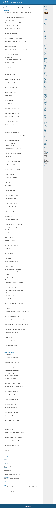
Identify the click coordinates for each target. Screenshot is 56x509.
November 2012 (45, 76)
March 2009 (45, 100)
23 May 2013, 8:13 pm (5, 459)
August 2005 (45, 123)
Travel (44, 40)
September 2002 (45, 140)
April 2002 (45, 143)
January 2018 (45, 44)
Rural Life (45, 38)
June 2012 (45, 79)
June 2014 (45, 66)
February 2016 (45, 55)
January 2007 (45, 114)
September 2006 (45, 116)
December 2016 (45, 50)
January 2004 (45, 132)
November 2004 (45, 128)
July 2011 (45, 85)
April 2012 (45, 80)
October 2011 (45, 83)
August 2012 (45, 78)
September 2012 (45, 77)
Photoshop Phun (45, 36)
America (44, 21)
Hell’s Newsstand (45, 6)
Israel (44, 32)
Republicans (45, 37)
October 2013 (45, 70)
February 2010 (45, 94)
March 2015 (45, 61)
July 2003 (45, 135)
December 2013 (45, 69)
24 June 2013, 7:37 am (6, 463)
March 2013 (45, 74)
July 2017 (45, 46)
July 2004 (45, 130)
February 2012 (45, 81)
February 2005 (45, 126)
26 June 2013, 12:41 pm (6, 467)
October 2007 (45, 109)
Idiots (44, 30)
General (44, 28)
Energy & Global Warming (46, 26)
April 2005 (45, 125)
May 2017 (45, 47)
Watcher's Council (45, 42)
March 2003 (45, 137)
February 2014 (45, 68)
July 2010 (45, 91)
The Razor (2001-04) (46, 152)
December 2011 (45, 82)
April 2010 (45, 93)
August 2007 (45, 110)
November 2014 (45, 63)
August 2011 (45, 84)
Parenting (45, 35)
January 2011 (45, 88)
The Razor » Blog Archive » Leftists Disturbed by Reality (11, 469)
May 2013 (45, 73)
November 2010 (45, 89)
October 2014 (45, 64)
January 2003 (45, 138)
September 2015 (45, 58)
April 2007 (45, 112)
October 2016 (45, 51)
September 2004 (45, 129)
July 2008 (45, 104)
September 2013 (45, 71)
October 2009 (45, 96)
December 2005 (45, 121)
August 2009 (45, 97)
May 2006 (45, 118)
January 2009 (45, 101)
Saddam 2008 (45, 147)
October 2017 (45, 45)
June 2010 (45, 92)
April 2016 (45, 54)
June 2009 (45, 98)
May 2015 (45, 60)
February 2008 (45, 107)
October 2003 (45, 133)
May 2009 (45, 99)
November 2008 (45, 102)
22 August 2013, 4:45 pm (6, 471)
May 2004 (45, 131)
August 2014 (45, 65)
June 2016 (45, 53)
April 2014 (45, 67)
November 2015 (45, 57)
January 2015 (45, 62)
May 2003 (45, 136)
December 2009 (45, 95)
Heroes (44, 29)
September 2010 (45, 90)
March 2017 (45, 48)
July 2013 (45, 72)
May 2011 (45, 86)
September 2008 (45, 103)
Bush (44, 23)
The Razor (5, 1)
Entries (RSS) (23, 505)
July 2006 (45, 117)
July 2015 (45, 59)
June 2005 (45, 124)
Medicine (45, 33)
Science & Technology (46, 39)
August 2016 (45, 52)
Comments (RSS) (27, 505)
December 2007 (45, 108)
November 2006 (45, 115)
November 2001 (45, 144)
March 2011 (45, 87)
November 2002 (45, 139)
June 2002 (45, 142)
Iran (44, 31)
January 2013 (45, 75)
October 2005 (45, 122)
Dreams (44, 25)
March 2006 (45, 119)
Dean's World (45, 24)
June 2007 (45, 111)
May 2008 (45, 105)
